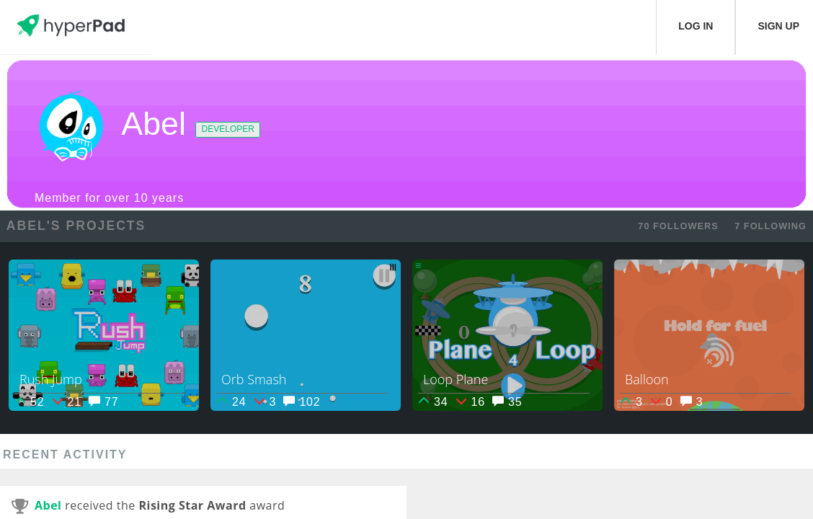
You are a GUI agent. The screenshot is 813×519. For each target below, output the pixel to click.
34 (433, 402)
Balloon (647, 379)
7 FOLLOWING (770, 226)
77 (103, 402)
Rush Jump (50, 379)
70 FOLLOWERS (678, 226)
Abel (48, 505)
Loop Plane (455, 379)
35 (507, 402)
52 (29, 402)
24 (231, 402)
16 (470, 402)
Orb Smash (253, 379)
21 (66, 402)
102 (301, 402)
